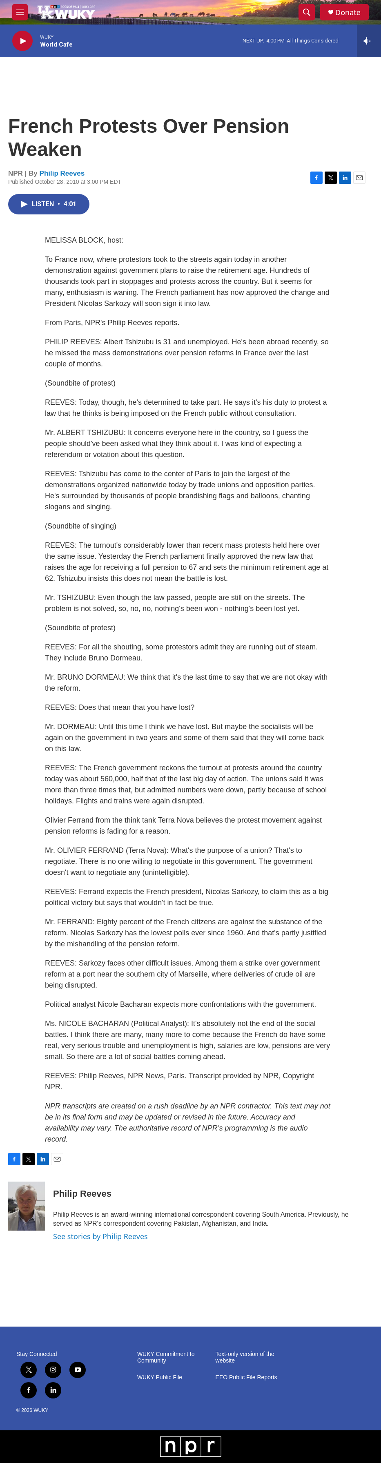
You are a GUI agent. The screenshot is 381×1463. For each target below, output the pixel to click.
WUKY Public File (159, 1377)
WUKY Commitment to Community (166, 1357)
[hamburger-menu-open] (20, 12)
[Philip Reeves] (26, 1206)
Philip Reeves (62, 173)
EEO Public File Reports (246, 1377)
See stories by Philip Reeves (100, 1236)
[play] (22, 41)
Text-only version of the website (245, 1357)
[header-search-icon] (307, 12)
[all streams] (369, 41)
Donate (348, 12)
